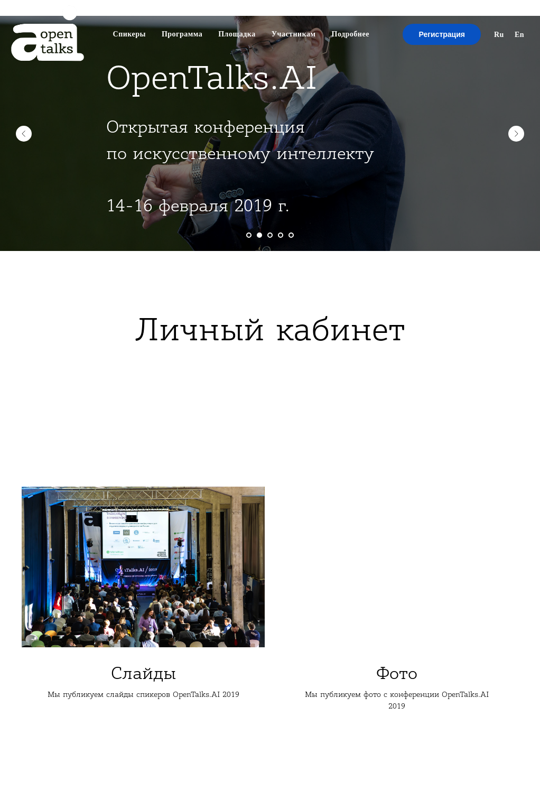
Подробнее (350, 34)
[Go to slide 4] (280, 235)
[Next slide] (516, 134)
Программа (182, 34)
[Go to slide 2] (259, 235)
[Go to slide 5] (291, 235)
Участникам (294, 34)
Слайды (143, 673)
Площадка (237, 34)
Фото (396, 673)
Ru (499, 35)
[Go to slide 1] (249, 235)
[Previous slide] (24, 134)
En (519, 35)
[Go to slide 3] (270, 235)
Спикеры (129, 34)
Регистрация (441, 34)
